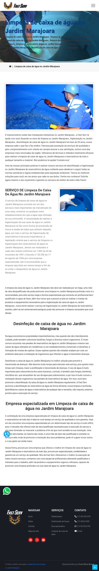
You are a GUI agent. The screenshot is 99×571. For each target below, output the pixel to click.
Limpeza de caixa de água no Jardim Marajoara (37, 66)
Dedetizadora (56, 516)
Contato (31, 526)
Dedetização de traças (60, 521)
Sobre (30, 521)
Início (30, 516)
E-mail (79, 531)
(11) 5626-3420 (83, 521)
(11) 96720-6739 (84, 516)
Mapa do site (33, 531)
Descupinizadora (58, 526)
